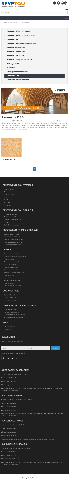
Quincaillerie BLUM (10, 309)
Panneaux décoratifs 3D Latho (14, 254)
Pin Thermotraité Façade (12, 237)
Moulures (7, 278)
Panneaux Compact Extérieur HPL (15, 242)
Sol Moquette (8, 200)
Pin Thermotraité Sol (10, 217)
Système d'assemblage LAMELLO (15, 315)
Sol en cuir (7, 205)
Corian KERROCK (10, 297)
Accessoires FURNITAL (11, 312)
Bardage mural (9, 275)
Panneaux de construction (12, 286)
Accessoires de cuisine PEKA (13, 317)
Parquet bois (8, 192)
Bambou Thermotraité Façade (13, 239)
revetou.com (43, 478)
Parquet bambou (9, 194)
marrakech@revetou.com (11, 459)
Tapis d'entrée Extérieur (11, 225)
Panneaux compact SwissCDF (14, 272)
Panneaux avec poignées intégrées (15, 262)
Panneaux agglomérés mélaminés (15, 256)
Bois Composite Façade (11, 234)
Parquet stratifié (9, 189)
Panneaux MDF (9, 259)
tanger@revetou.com (10, 435)
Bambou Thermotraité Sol (12, 219)
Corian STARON (9, 295)
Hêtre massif (8, 329)
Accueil (4, 22)
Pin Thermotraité (9, 326)
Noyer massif (8, 332)
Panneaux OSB (28, 22)
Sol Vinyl (7, 202)
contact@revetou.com (10, 385)
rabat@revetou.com (9, 410)
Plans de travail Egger (11, 264)
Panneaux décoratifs (10, 270)
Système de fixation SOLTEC (13, 245)
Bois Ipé (6, 222)
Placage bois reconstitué (12, 280)
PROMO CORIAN (10, 300)
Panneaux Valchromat (11, 267)
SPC (5, 197)
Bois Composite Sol (10, 214)
